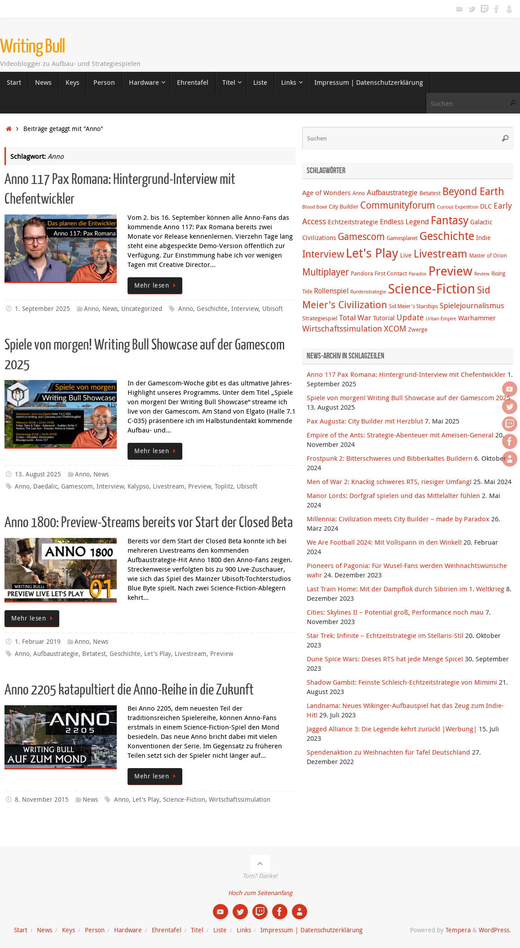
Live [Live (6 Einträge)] (406, 255)
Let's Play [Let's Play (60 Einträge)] (372, 252)
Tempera (458, 930)
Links (244, 930)
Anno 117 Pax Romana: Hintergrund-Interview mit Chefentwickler (406, 374)
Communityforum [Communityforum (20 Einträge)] (397, 205)
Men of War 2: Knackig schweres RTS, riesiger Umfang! (389, 481)
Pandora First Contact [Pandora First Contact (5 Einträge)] (379, 273)
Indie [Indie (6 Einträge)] (483, 237)
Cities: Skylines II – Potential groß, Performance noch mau (395, 611)
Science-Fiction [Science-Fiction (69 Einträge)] (431, 288)
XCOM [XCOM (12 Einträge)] (395, 328)
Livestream (169, 486)
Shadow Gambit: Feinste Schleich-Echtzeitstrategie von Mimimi (402, 681)
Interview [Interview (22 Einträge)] (323, 253)
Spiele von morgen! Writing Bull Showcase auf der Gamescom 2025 (408, 397)
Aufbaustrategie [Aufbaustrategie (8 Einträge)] (392, 192)
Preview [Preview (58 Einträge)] (450, 270)
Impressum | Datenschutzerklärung (311, 930)
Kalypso (138, 486)
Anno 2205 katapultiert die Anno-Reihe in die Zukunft (129, 690)
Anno (91, 309)
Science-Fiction (184, 799)
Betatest (94, 654)
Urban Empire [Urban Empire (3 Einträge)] (441, 318)
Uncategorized (141, 309)
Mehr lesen (156, 285)
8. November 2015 (42, 799)
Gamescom (77, 486)
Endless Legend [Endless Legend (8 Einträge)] (404, 222)
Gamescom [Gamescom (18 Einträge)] (361, 236)
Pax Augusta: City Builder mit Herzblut (365, 420)
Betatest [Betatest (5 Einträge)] (430, 193)
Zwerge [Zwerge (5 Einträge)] (417, 329)
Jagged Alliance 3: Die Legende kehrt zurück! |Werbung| (392, 728)
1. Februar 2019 (38, 642)
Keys (68, 930)
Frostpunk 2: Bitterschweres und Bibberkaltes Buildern (389, 458)
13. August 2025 (38, 474)
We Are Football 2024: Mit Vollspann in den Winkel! (384, 541)
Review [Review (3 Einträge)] (481, 274)
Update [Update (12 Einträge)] (410, 317)
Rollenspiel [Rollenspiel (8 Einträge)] (331, 291)
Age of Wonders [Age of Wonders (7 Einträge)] (326, 192)
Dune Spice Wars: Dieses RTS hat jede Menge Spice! (385, 658)
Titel (197, 930)
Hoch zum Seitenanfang (260, 893)
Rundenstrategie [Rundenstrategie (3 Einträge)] (368, 291)
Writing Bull (32, 46)
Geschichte (212, 309)
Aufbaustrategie (56, 654)
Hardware (128, 930)
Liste (220, 930)
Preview (199, 486)
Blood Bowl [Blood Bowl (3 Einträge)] (314, 207)
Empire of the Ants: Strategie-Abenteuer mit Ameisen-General (400, 434)
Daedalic (45, 486)
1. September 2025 (42, 309)
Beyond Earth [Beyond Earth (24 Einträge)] (473, 191)
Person (95, 930)
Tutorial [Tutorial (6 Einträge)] (384, 318)
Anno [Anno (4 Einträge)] (359, 193)
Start (20, 930)
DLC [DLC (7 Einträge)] (486, 205)
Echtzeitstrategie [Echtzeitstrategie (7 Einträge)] (353, 221)
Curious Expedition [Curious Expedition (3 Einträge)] (457, 207)
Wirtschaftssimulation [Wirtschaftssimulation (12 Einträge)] (342, 328)
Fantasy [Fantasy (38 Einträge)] (449, 219)
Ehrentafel (166, 930)
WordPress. (495, 930)
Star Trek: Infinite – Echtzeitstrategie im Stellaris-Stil (385, 635)
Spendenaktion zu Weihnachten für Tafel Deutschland (388, 751)
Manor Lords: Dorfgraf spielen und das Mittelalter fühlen (393, 495)
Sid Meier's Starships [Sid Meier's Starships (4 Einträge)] (413, 306)
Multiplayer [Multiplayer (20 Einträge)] (325, 272)
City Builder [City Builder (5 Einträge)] (343, 206)
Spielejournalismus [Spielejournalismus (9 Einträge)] (472, 305)
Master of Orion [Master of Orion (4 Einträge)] (488, 255)
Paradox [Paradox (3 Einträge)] (418, 274)
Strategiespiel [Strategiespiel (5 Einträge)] (319, 318)
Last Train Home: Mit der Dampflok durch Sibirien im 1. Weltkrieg (405, 588)
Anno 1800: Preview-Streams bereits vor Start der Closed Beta (148, 523)
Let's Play (157, 654)
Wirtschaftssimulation (239, 799)
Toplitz (224, 486)
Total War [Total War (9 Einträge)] (355, 318)
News (110, 309)
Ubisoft (272, 309)
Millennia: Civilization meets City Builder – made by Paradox (398, 518)
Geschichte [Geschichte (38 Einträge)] (446, 235)
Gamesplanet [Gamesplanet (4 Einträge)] (402, 238)
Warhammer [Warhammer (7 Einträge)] (477, 317)
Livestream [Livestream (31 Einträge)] (440, 253)
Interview (245, 309)
